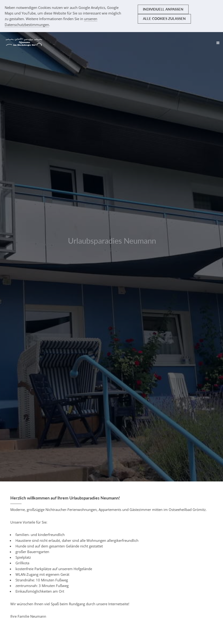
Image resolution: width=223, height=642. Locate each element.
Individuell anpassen (163, 9)
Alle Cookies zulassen (164, 19)
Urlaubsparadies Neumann (112, 240)
